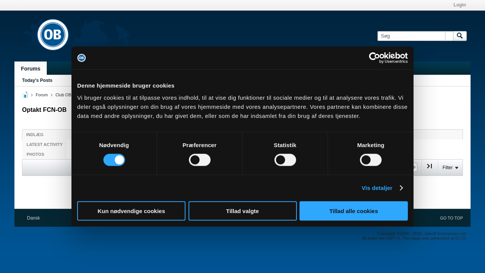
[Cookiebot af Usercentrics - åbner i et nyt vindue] (374, 58)
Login (459, 5)
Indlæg (34, 134)
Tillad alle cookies (353, 210)
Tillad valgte (242, 210)
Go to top (451, 218)
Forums (30, 69)
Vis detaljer (377, 188)
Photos (35, 154)
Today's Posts (37, 80)
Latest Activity (45, 144)
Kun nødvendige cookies (131, 210)
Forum (42, 95)
